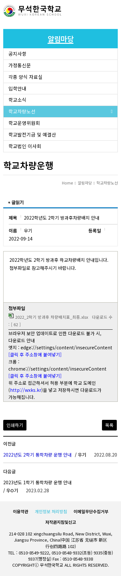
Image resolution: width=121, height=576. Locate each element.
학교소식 (17, 99)
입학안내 (17, 88)
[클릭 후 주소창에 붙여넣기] (35, 354)
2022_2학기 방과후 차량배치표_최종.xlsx (51, 317)
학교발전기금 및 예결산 (32, 134)
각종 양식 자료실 (25, 76)
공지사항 (17, 53)
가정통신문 (19, 65)
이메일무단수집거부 (91, 511)
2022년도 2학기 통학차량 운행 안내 (37, 454)
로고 (32, 11)
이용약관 (20, 511)
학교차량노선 (21, 111)
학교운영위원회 (24, 122)
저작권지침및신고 (60, 522)
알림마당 (85, 182)
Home (67, 182)
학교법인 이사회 (24, 146)
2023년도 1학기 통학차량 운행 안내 (37, 482)
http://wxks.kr (25, 390)
